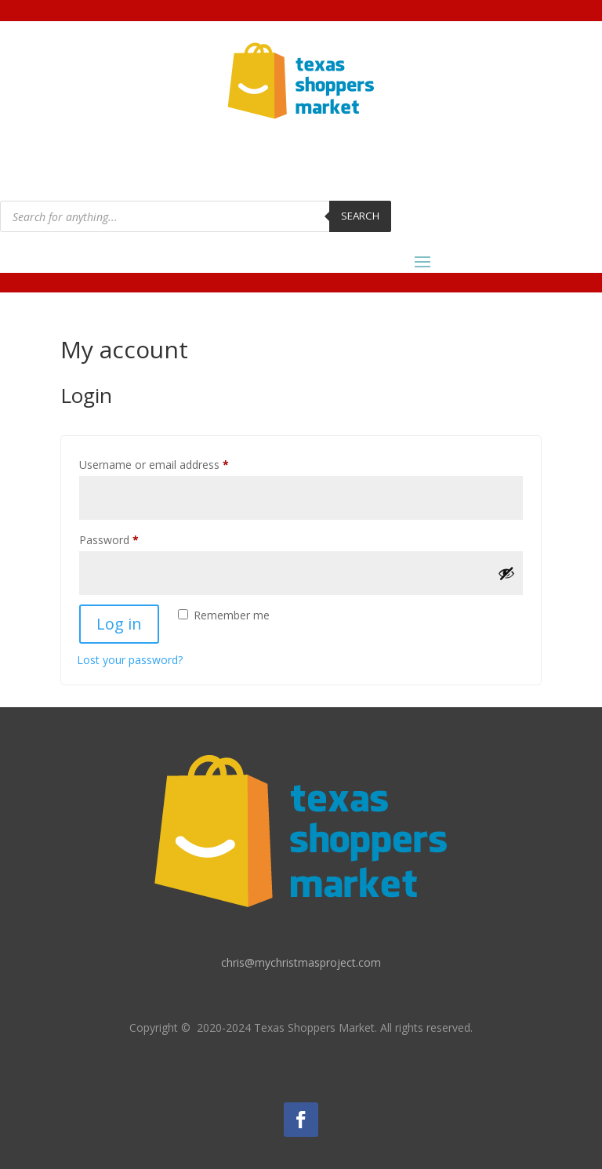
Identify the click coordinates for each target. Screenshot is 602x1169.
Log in (119, 623)
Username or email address (176, 463)
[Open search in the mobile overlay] (195, 216)
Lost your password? (130, 659)
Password (131, 538)
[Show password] (506, 573)
